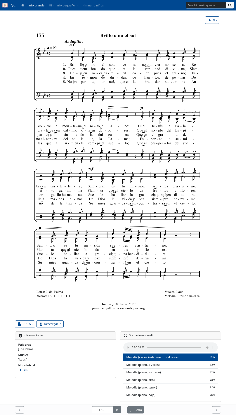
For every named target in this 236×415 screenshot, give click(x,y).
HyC (9, 5)
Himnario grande (32, 5)
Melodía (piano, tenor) (170, 387)
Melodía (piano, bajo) (170, 395)
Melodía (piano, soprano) (170, 372)
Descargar (49, 324)
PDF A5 (25, 324)
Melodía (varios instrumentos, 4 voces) (170, 357)
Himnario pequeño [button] (62, 5)
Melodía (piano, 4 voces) (170, 365)
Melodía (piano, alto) (170, 380)
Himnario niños (93, 5)
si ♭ (212, 20)
